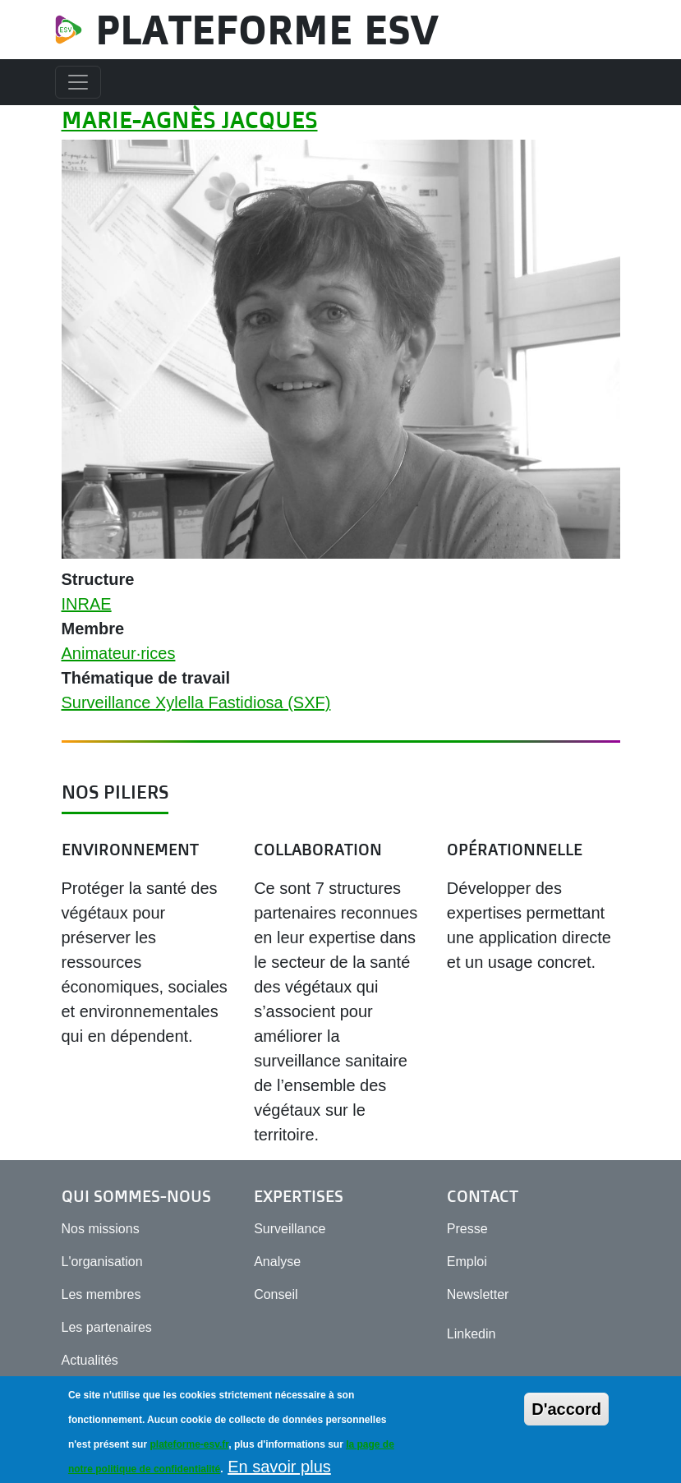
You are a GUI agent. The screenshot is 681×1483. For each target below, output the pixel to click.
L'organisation (102, 1262)
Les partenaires (107, 1327)
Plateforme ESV (266, 29)
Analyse (277, 1262)
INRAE (87, 604)
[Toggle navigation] (78, 82)
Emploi (467, 1262)
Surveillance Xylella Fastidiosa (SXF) (196, 702)
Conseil (275, 1294)
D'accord (566, 1417)
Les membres (101, 1294)
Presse (467, 1229)
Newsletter (478, 1294)
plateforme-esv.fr (189, 1452)
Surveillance (289, 1229)
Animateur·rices (119, 653)
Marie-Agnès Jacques (190, 119)
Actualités (90, 1360)
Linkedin (471, 1334)
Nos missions (101, 1229)
